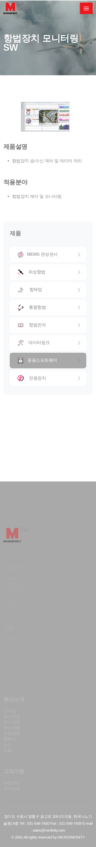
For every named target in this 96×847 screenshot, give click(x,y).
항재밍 (49, 290)
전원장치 (49, 378)
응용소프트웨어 (49, 360)
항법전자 (49, 325)
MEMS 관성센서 (49, 254)
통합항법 (49, 307)
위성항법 (49, 272)
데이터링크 (49, 343)
